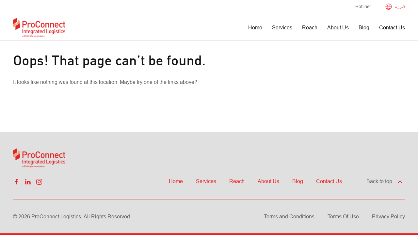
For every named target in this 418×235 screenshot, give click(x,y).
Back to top (384, 181)
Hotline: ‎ (363, 6)
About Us (338, 27)
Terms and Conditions (289, 216)
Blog (364, 27)
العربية (395, 7)
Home (255, 27)
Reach (309, 27)
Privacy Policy (388, 216)
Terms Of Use (343, 216)
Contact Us (392, 27)
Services (282, 27)
